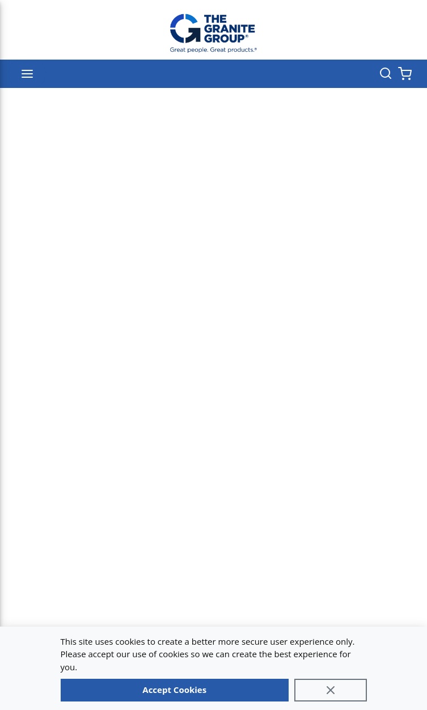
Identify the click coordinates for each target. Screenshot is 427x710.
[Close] (330, 690)
